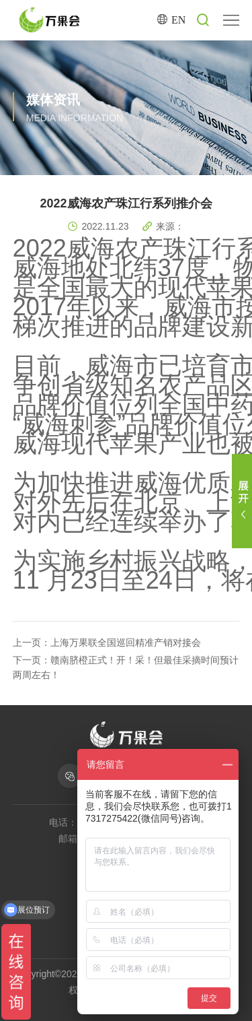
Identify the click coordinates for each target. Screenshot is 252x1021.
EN (178, 19)
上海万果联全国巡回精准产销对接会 (125, 642)
